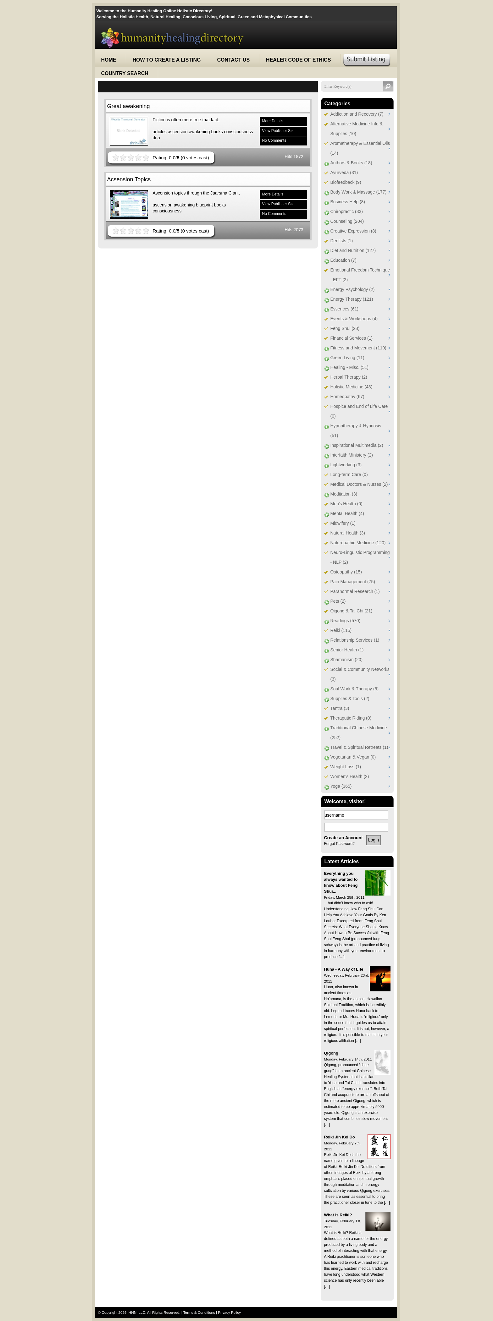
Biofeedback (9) (345, 182)
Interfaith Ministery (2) (351, 455)
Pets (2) (338, 601)
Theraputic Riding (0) (351, 718)
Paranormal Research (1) (355, 591)
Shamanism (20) (346, 659)
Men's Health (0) (346, 503)
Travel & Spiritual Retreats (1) (359, 747)
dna (156, 137)
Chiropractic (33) (346, 211)
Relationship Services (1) (354, 640)
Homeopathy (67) (347, 396)
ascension (163, 204)
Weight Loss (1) (345, 766)
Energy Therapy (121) (351, 299)
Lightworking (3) (346, 464)
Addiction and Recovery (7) (357, 114)
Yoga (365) (341, 786)
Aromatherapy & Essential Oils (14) (360, 148)
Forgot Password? (339, 843)
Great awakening (128, 106)
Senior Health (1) (347, 649)
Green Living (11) (347, 357)
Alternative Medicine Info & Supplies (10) (356, 128)
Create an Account (343, 837)
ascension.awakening (189, 131)
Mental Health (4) (347, 513)
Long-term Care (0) (349, 474)
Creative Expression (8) (353, 230)
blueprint (204, 204)
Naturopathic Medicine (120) (358, 542)
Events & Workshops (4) (354, 318)
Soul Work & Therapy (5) (354, 688)
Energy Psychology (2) (352, 289)
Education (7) (343, 260)
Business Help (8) (347, 201)
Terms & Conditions (199, 1312)
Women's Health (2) (349, 776)
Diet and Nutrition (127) (353, 250)
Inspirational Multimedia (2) (356, 445)
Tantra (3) (339, 708)
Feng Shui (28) (345, 328)
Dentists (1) (341, 240)
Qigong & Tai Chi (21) (351, 610)
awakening (184, 204)
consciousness (238, 131)
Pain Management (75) (352, 581)
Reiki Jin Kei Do (339, 1137)
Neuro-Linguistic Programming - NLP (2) (360, 557)
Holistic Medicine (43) (351, 386)
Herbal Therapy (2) (348, 377)
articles (160, 131)
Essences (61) (344, 308)
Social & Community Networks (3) (360, 674)
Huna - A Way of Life (343, 969)
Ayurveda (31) (344, 172)
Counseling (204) (347, 221)
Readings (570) (345, 620)
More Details (272, 121)
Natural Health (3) (347, 532)
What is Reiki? (338, 1215)
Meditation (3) (343, 493)
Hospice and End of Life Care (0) (359, 411)
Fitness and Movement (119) (358, 347)
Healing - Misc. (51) (349, 367)
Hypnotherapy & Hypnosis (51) (355, 430)
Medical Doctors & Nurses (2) (359, 484)
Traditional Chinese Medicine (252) (358, 732)
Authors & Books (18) (351, 162)
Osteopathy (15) (346, 571)
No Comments (274, 140)
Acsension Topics (129, 179)
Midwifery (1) (343, 523)
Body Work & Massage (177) (358, 192)
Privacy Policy (229, 1312)
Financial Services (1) (351, 338)
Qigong (331, 1053)
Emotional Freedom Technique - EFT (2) (360, 274)
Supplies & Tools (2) (349, 698)
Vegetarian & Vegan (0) (353, 756)
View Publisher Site (278, 131)
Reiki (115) (341, 630)
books (217, 131)
